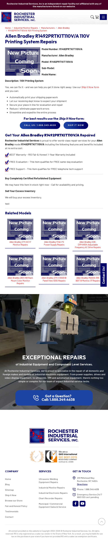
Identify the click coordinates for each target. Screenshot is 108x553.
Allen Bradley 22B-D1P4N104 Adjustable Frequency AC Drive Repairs (88, 244)
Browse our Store (13, 500)
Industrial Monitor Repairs (52, 487)
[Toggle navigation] (103, 17)
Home (8, 479)
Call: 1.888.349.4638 (58, 399)
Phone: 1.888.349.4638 (88, 489)
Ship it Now (76, 125)
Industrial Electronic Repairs (53, 493)
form (90, 87)
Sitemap (9, 489)
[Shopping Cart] (97, 17)
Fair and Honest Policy (16, 506)
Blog (7, 484)
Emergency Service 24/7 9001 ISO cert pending (89, 495)
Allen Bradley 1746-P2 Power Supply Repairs (54, 243)
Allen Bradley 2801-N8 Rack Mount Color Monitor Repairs (20, 280)
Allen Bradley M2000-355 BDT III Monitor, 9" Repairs (88, 279)
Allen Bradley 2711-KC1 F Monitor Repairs (20, 243)
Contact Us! (103, 275)
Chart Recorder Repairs (50, 498)
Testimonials (11, 511)
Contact (9, 516)
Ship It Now (10, 495)
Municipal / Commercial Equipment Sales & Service (52, 505)
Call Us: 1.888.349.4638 (40, 125)
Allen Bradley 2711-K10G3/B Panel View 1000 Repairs (54, 279)
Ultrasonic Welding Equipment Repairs (48, 480)
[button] (92, 17)
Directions (82, 484)
